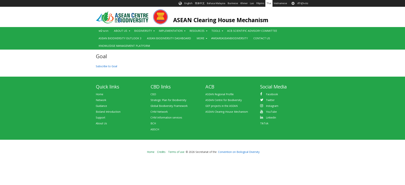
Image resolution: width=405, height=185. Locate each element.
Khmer (244, 3)
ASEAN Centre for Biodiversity (223, 100)
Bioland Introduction (108, 111)
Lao (252, 3)
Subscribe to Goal (106, 66)
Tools (215, 30)
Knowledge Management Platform (124, 46)
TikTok (264, 123)
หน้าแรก (103, 30)
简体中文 (200, 3)
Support (100, 117)
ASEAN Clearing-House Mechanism (226, 111)
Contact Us (261, 38)
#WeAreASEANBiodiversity (229, 38)
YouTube (271, 111)
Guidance (101, 106)
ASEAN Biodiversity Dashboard (169, 38)
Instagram (272, 106)
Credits (161, 152)
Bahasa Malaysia (216, 3)
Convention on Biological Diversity (239, 152)
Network (101, 100)
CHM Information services (166, 117)
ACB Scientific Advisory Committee (252, 30)
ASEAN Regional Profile (219, 94)
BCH (153, 123)
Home (99, 94)
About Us (120, 30)
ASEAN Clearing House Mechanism (220, 20)
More (200, 38)
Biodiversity (143, 30)
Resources (196, 30)
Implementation (171, 30)
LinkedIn (271, 117)
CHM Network (159, 111)
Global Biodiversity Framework (169, 106)
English (188, 3)
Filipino (260, 3)
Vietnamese (280, 3)
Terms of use (176, 152)
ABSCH (154, 129)
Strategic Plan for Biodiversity (168, 100)
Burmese (233, 3)
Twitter (270, 100)
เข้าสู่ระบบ (302, 3)
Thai (269, 3)
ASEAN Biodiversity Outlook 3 (120, 38)
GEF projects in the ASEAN (221, 106)
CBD (153, 94)
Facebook (272, 94)
